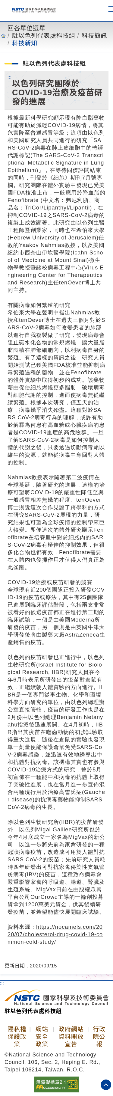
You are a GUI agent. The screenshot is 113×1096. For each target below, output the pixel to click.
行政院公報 (99, 1036)
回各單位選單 (27, 28)
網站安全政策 (42, 1036)
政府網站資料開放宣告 (71, 1036)
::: (10, 77)
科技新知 (24, 43)
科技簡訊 (94, 35)
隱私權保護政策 (17, 1036)
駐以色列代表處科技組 (43, 35)
